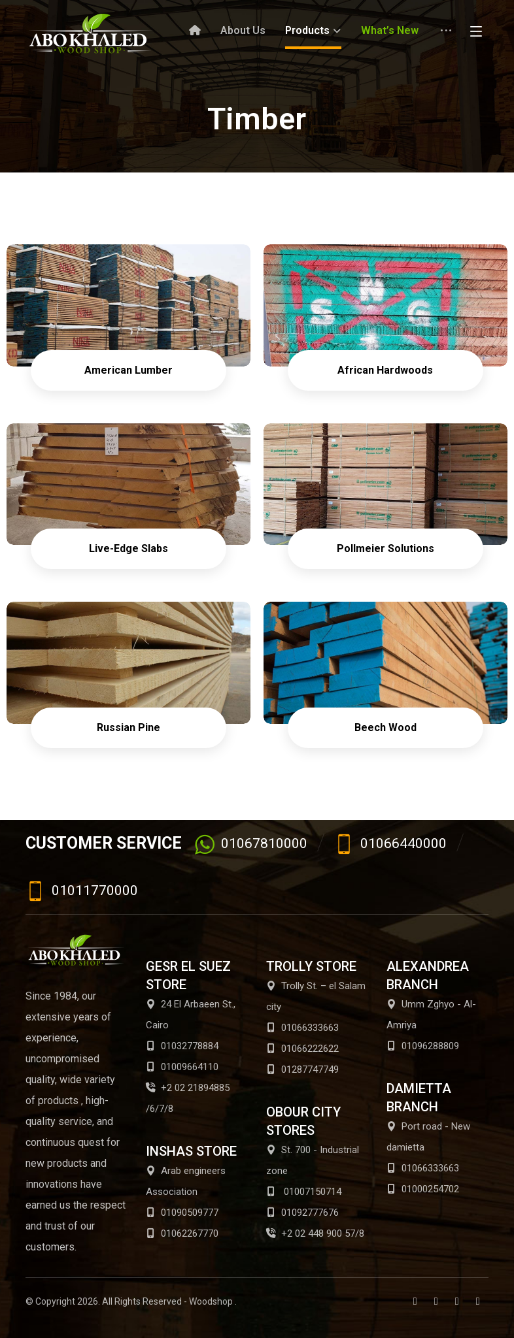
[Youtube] (457, 1301)
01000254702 (422, 1189)
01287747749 (302, 1069)
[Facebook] (415, 1301)
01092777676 (302, 1212)
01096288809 (422, 1046)
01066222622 (302, 1048)
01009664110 (182, 1067)
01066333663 (302, 1028)
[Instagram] (478, 1301)
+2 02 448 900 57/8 (315, 1233)
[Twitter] (436, 1301)
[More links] (446, 36)
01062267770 (182, 1233)
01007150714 (303, 1192)
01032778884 (182, 1046)
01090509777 (182, 1212)
